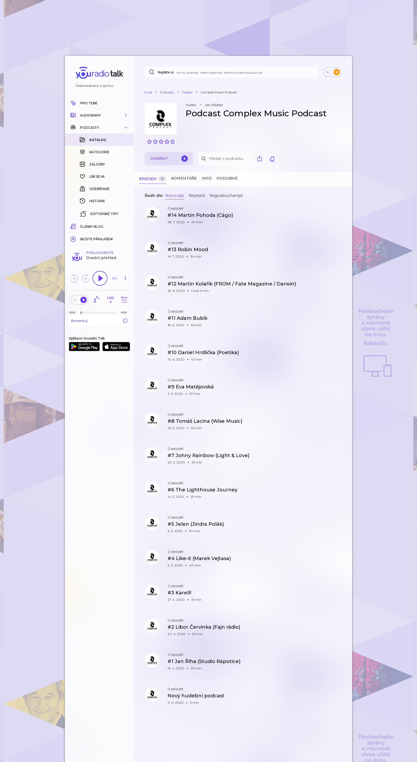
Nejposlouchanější (226, 195)
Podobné (227, 178)
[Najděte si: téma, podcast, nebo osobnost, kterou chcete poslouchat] (231, 72)
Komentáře (184, 178)
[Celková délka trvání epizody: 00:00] (125, 312)
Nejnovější (174, 195)
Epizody (152, 179)
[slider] (81, 312)
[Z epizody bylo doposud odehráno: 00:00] (73, 312)
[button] (99, 115)
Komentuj (99, 320)
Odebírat (169, 158)
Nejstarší (197, 195)
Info (207, 178)
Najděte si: (166, 72)
